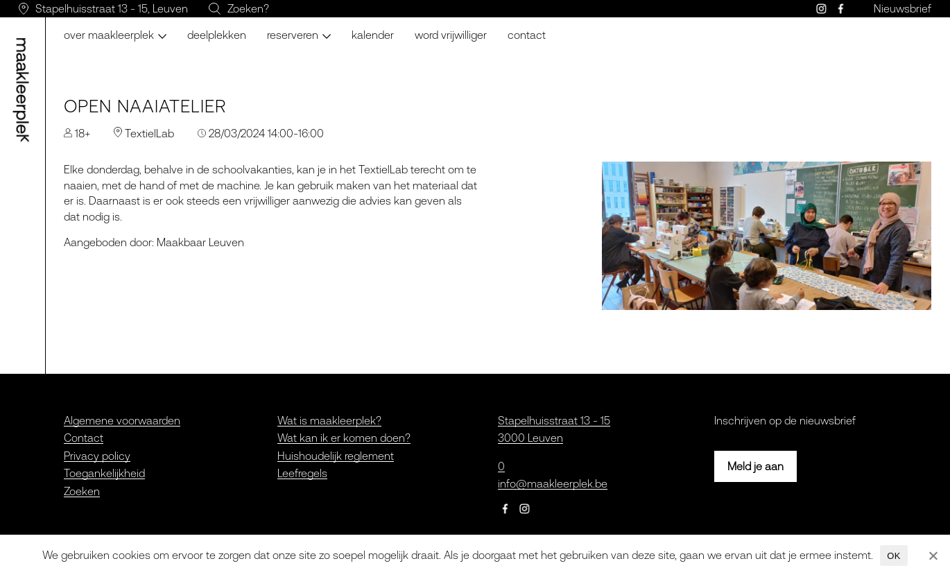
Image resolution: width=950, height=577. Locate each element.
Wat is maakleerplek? (329, 420)
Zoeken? (248, 8)
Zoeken (82, 491)
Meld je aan (755, 466)
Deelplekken (216, 34)
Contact (527, 34)
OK (893, 556)
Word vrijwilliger (451, 34)
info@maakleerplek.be (552, 483)
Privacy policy (97, 455)
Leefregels (302, 473)
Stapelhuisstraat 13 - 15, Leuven (111, 8)
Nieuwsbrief (902, 8)
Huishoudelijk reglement (335, 455)
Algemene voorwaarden (122, 420)
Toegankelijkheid (104, 473)
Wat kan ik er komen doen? (344, 437)
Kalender (373, 34)
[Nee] (933, 555)
